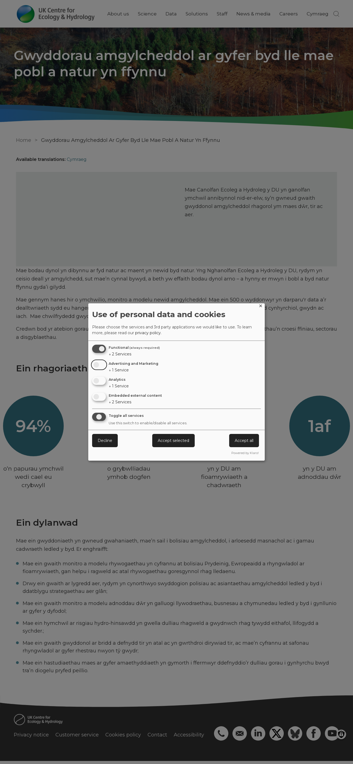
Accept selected (173, 440)
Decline (105, 440)
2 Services (120, 354)
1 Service (119, 370)
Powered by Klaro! (245, 453)
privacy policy (148, 332)
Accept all (244, 440)
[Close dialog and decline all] (260, 306)
